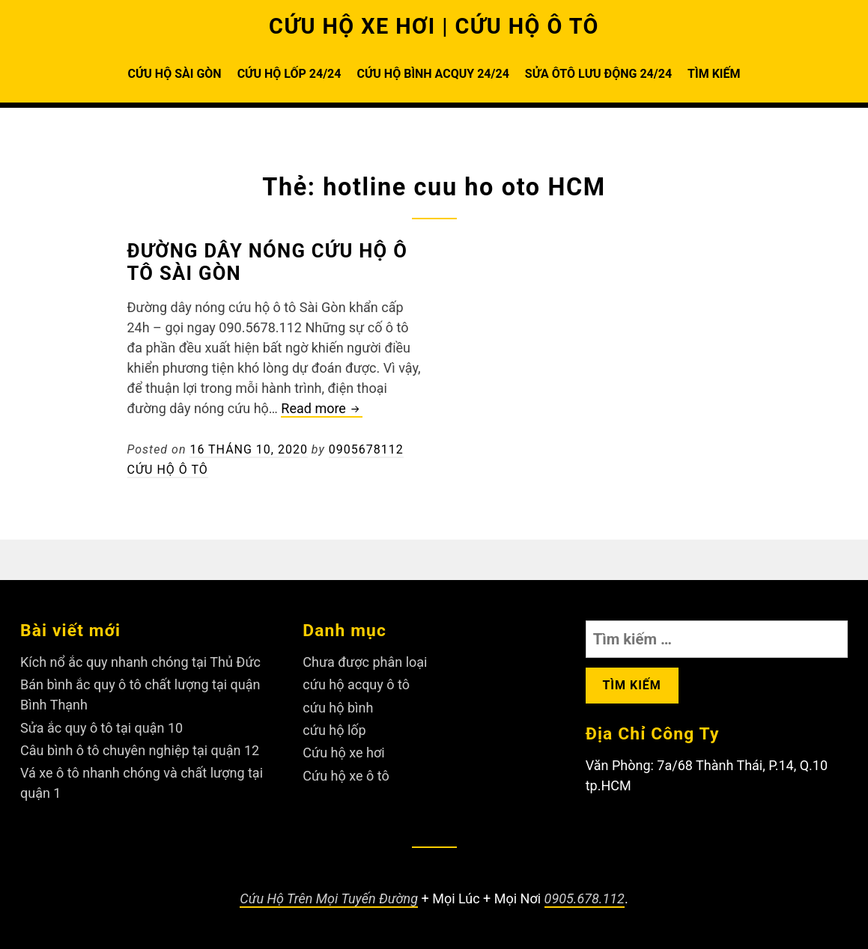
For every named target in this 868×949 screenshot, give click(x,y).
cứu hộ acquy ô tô (356, 684)
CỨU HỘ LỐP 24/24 (289, 74)
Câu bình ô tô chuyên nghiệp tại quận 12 (139, 750)
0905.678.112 (584, 898)
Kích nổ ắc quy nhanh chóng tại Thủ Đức (140, 662)
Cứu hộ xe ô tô (346, 776)
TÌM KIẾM (714, 74)
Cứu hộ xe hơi (343, 752)
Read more (321, 409)
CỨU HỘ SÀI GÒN (174, 74)
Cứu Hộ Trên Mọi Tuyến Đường (329, 898)
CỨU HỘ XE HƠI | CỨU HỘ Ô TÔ (434, 26)
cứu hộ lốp (334, 730)
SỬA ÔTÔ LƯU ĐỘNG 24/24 (598, 74)
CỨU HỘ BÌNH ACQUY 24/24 (432, 74)
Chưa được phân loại (365, 662)
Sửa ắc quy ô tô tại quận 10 (101, 728)
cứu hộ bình (338, 707)
